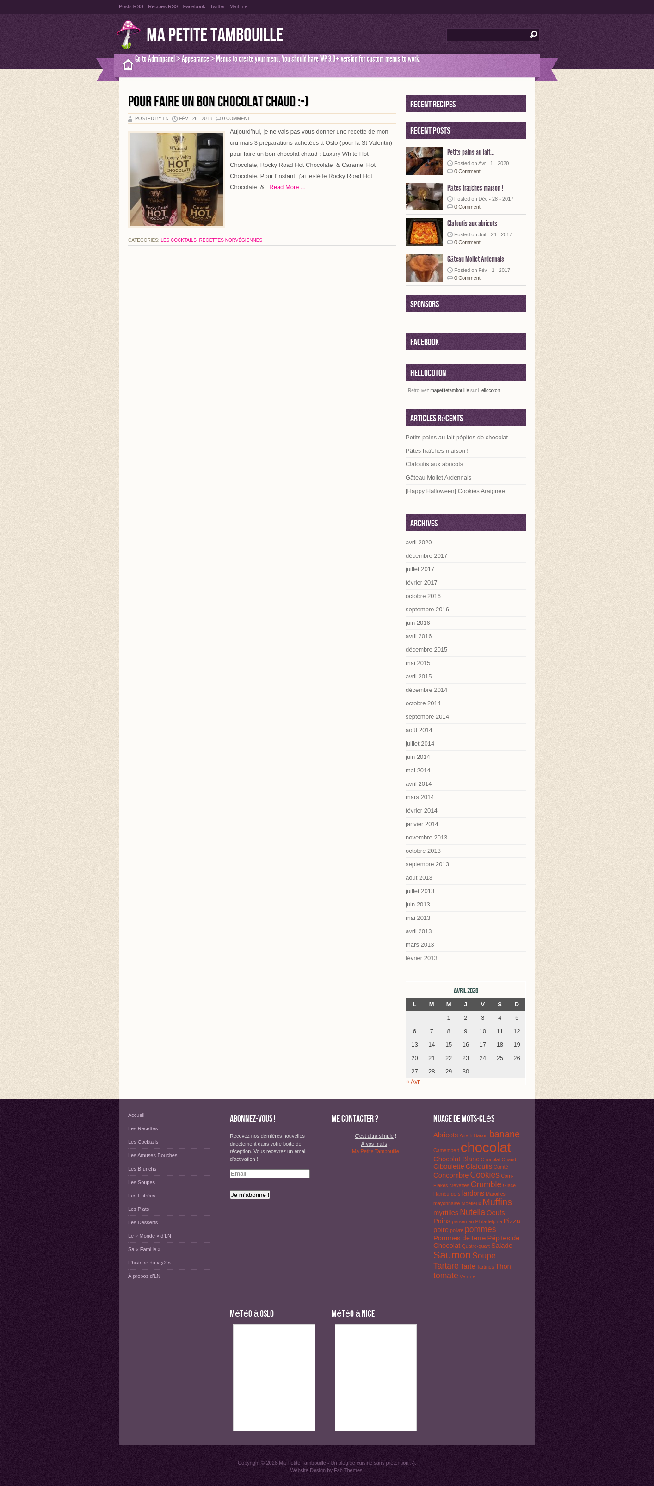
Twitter (217, 6)
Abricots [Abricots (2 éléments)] (445, 1135)
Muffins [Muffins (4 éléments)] (497, 1202)
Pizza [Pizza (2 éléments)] (512, 1221)
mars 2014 (420, 797)
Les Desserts (143, 1222)
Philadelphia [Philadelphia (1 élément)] (488, 1221)
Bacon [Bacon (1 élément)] (480, 1135)
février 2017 (422, 582)
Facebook (194, 6)
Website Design (308, 1470)
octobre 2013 (423, 850)
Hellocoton (489, 390)
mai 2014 (418, 770)
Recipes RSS (163, 6)
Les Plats (138, 1209)
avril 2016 (419, 636)
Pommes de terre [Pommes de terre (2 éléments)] (459, 1238)
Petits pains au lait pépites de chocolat (457, 437)
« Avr (413, 1081)
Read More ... (285, 187)
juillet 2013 (420, 891)
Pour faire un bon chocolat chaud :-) (218, 102)
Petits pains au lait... (470, 152)
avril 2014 (419, 783)
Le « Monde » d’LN (149, 1236)
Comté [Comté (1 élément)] (501, 1167)
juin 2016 (418, 622)
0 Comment (236, 118)
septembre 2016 (427, 609)
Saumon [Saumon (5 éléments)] (452, 1255)
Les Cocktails (178, 240)
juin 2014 (418, 756)
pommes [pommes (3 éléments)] (480, 1229)
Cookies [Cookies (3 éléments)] (485, 1174)
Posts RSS (131, 6)
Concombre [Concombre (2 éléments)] (451, 1175)
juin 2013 (418, 904)
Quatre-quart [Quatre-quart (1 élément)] (475, 1246)
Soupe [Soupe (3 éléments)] (484, 1255)
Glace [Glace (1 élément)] (509, 1185)
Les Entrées (141, 1195)
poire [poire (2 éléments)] (441, 1229)
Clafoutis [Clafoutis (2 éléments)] (479, 1166)
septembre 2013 (427, 864)
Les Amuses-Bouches (152, 1155)
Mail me (238, 6)
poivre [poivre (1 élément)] (456, 1230)
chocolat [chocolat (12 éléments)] (486, 1147)
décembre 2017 (426, 555)
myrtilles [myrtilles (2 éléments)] (445, 1212)
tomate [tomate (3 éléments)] (445, 1275)
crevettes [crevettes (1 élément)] (459, 1185)
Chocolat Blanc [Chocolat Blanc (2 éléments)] (456, 1159)
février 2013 (422, 958)
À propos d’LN (144, 1276)
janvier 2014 (422, 823)
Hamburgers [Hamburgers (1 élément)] (447, 1193)
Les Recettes (143, 1128)
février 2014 (422, 810)
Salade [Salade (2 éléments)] (501, 1245)
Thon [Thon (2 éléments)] (503, 1266)
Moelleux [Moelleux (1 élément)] (471, 1203)
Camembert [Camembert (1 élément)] (446, 1150)
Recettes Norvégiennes (231, 240)
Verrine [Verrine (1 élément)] (467, 1276)
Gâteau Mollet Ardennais (475, 259)
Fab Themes (348, 1470)
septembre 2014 (427, 716)
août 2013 (419, 877)
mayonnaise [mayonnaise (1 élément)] (446, 1203)
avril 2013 (419, 931)
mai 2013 (418, 917)
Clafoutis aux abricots (472, 223)
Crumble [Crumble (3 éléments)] (486, 1184)
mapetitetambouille (449, 390)
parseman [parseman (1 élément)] (463, 1221)
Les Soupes (141, 1182)
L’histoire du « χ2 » (149, 1262)
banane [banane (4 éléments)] (504, 1134)
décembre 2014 (426, 689)
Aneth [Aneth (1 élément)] (466, 1135)
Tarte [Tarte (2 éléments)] (467, 1266)
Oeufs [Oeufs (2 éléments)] (496, 1212)
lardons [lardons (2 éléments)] (473, 1193)
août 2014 (419, 730)
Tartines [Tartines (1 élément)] (485, 1267)
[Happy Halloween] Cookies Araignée (455, 490)
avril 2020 (419, 542)
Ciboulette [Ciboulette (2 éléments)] (448, 1166)
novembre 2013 (426, 837)
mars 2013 (420, 944)
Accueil (136, 1115)
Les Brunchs (142, 1169)
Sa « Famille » (144, 1249)
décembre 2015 (426, 649)
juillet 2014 (420, 743)
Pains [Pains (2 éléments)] (441, 1221)
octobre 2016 (423, 595)
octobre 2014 (423, 703)
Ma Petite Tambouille (215, 35)
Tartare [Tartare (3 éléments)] (446, 1265)
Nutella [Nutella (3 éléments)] (472, 1212)
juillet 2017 (420, 569)
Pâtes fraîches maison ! (475, 188)
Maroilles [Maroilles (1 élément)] (496, 1193)
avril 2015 (419, 676)
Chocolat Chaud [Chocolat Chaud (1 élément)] (498, 1159)
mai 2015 (418, 663)
